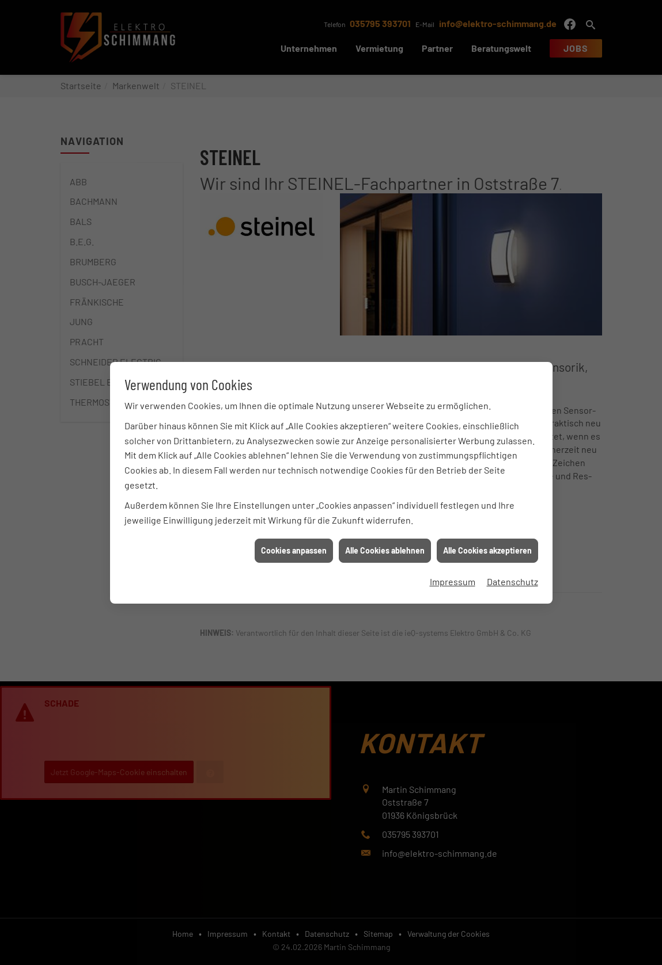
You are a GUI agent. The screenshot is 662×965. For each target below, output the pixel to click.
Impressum (452, 570)
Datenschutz (512, 570)
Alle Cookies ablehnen (385, 540)
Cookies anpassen (294, 540)
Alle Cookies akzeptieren (487, 540)
